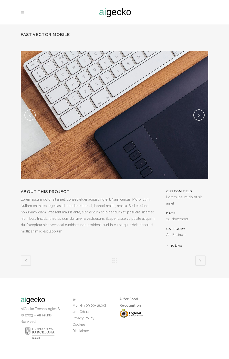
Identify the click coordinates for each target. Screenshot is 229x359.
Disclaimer (81, 331)
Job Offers (81, 312)
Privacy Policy (83, 318)
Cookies (79, 324)
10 (176, 245)
